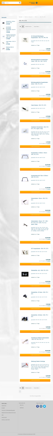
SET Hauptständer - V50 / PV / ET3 (39, 248)
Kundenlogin (33, 14)
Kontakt (3, 408)
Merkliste (34, 17)
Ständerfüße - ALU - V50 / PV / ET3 (39, 270)
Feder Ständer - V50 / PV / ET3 (38, 105)
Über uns (35, 11)
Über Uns (21, 405)
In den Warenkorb (35, 53)
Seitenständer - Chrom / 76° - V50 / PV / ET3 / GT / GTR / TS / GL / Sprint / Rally (39, 222)
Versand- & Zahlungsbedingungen (8, 410)
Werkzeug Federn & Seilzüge (38, 361)
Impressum (4, 405)
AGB (2, 415)
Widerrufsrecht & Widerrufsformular (9, 412)
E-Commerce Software (22, 434)
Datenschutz (4, 417)
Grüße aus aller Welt (6, 419)
